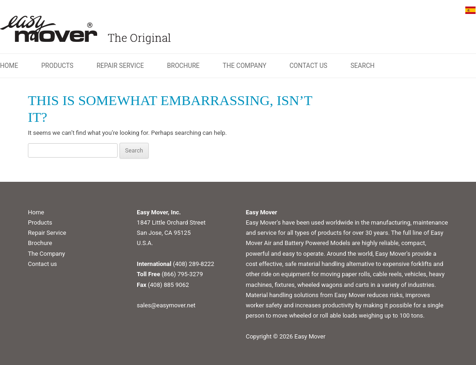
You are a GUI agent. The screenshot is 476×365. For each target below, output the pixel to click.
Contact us (309, 65)
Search (362, 65)
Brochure (183, 65)
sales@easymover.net (166, 305)
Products (57, 65)
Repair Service (120, 65)
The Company (244, 65)
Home (9, 65)
